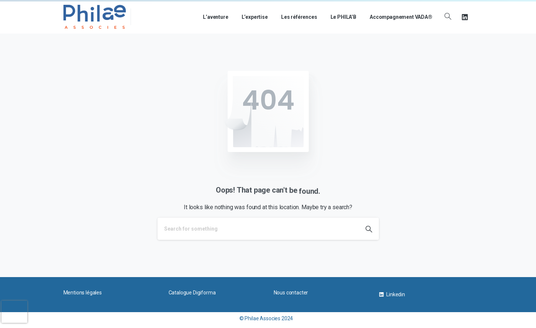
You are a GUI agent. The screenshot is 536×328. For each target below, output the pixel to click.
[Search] (258, 229)
